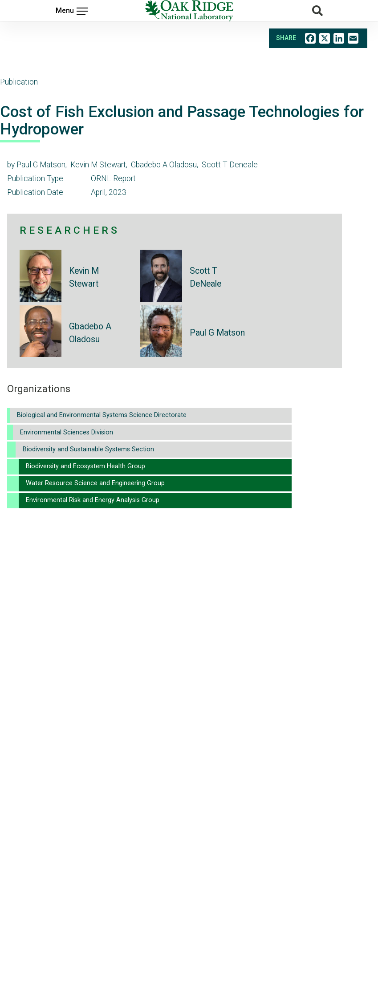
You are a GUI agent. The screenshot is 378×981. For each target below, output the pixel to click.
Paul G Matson (217, 333)
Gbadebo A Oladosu (90, 333)
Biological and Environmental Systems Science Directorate (102, 415)
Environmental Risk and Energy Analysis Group (92, 500)
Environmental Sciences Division (66, 432)
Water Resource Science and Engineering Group (95, 483)
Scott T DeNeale (205, 277)
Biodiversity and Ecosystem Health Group (85, 466)
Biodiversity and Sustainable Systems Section (88, 449)
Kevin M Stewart (84, 277)
